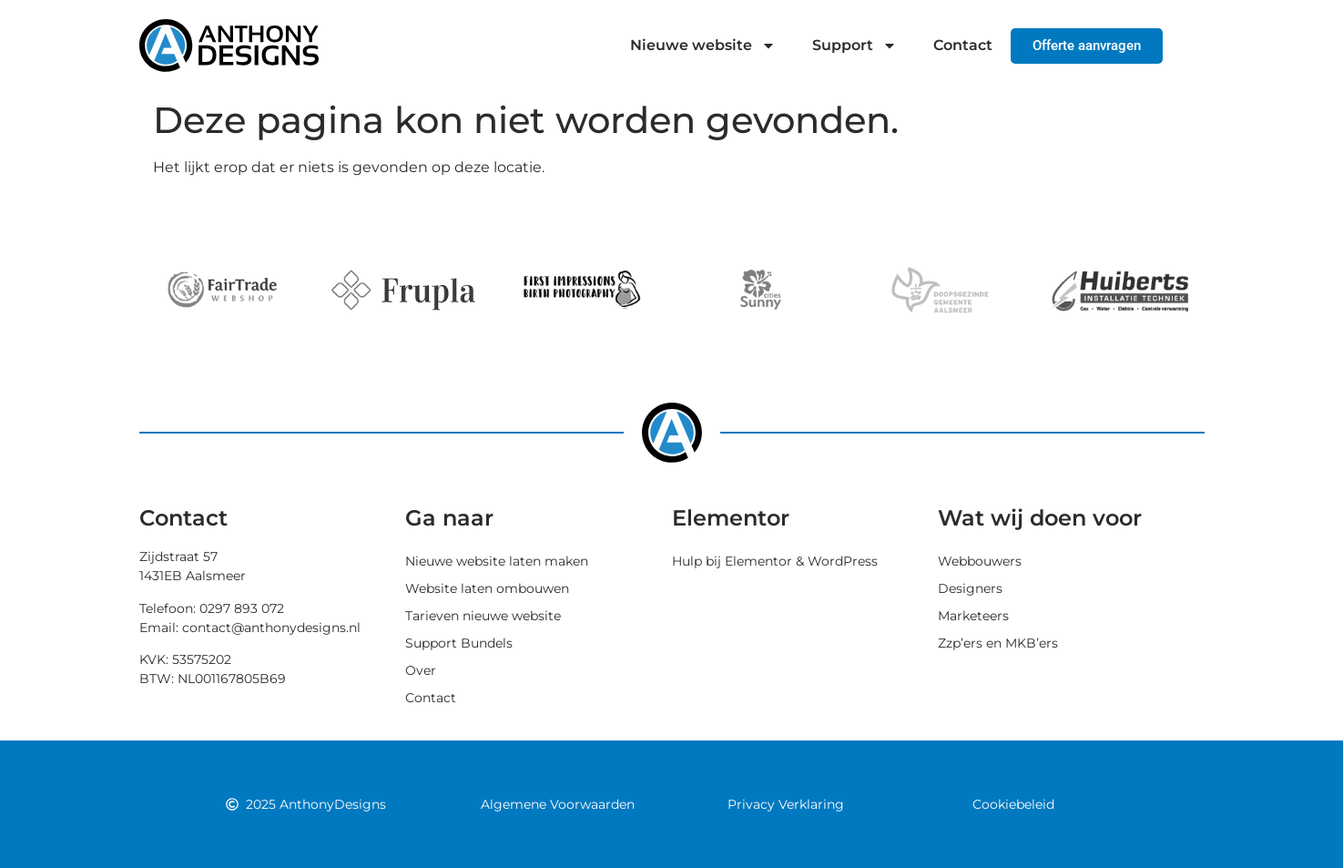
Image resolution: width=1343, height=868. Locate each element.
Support (854, 45)
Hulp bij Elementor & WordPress (775, 561)
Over (420, 670)
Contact (962, 45)
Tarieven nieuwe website (483, 616)
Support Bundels (459, 643)
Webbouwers (980, 561)
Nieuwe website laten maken (496, 561)
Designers (970, 588)
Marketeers (973, 616)
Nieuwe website (703, 45)
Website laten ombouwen (487, 588)
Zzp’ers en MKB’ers (998, 643)
